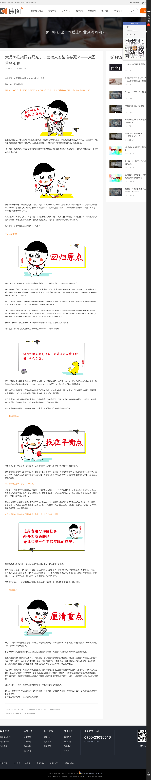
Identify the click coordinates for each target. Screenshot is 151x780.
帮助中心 (136, 3)
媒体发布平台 (54, 763)
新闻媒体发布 (5, 737)
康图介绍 (67, 737)
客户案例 (105, 11)
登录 (132, 11)
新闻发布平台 (69, 763)
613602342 (131, 35)
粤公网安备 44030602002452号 (90, 772)
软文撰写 (79, 11)
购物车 (149, 18)
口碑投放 (3, 746)
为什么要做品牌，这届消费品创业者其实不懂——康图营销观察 (35, 709)
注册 (145, 11)
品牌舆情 (92, 11)
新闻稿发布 (41, 763)
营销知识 (118, 11)
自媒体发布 (4, 742)
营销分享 (47, 742)
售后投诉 (47, 746)
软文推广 (28, 763)
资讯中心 (67, 746)
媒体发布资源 (37, 11)
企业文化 (67, 742)
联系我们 (67, 751)
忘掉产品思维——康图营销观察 (23, 713)
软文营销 (52, 11)
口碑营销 (66, 11)
